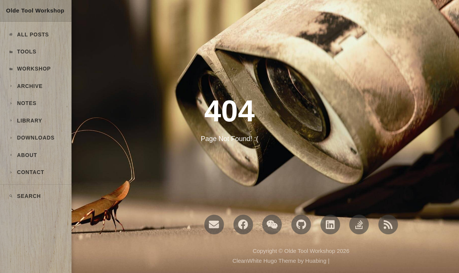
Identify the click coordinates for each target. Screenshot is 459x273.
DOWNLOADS (31, 138)
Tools (22, 52)
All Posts (28, 35)
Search (24, 196)
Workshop (29, 69)
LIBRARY (25, 121)
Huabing (316, 260)
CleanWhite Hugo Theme (264, 260)
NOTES (22, 103)
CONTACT (26, 172)
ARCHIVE (25, 86)
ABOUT (22, 155)
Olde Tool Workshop (35, 10)
